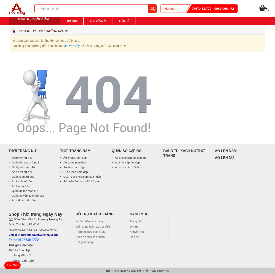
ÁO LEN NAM (226, 151)
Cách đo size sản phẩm (90, 237)
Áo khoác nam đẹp (75, 157)
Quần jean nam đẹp (75, 172)
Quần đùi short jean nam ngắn (82, 176)
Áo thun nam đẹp (74, 167)
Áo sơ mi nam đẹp (74, 162)
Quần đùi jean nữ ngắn (26, 162)
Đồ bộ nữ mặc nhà (23, 167)
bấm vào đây (71, 46)
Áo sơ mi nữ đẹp (22, 172)
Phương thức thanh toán (91, 231)
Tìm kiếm (152, 8)
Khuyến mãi (98, 21)
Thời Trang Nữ (22, 151)
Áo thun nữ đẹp (21, 186)
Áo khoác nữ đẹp (22, 181)
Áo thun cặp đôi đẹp (127, 162)
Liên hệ (124, 21)
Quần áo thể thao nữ (25, 190)
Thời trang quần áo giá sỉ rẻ (93, 226)
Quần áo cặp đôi (127, 151)
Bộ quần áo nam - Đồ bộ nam (82, 181)
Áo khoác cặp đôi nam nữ (131, 157)
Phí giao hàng (84, 242)
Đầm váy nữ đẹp (22, 157)
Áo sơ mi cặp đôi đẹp (128, 167)
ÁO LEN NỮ (224, 158)
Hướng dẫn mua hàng (89, 221)
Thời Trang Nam (75, 151)
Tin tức (72, 21)
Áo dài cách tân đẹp (24, 200)
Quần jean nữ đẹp (23, 176)
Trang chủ (136, 221)
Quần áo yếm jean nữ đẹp (28, 195)
